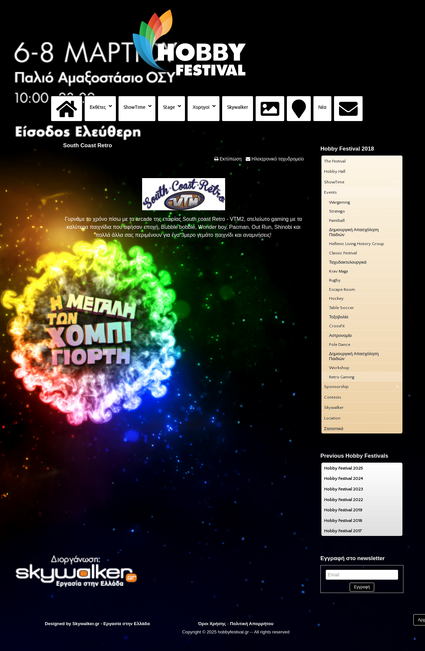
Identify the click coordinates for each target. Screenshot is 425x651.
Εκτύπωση (230, 159)
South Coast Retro (87, 145)
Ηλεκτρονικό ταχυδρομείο (277, 159)
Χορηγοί (201, 107)
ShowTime (134, 107)
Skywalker (237, 107)
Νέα (322, 107)
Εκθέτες (98, 107)
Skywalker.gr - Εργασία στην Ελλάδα (111, 623)
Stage (169, 107)
